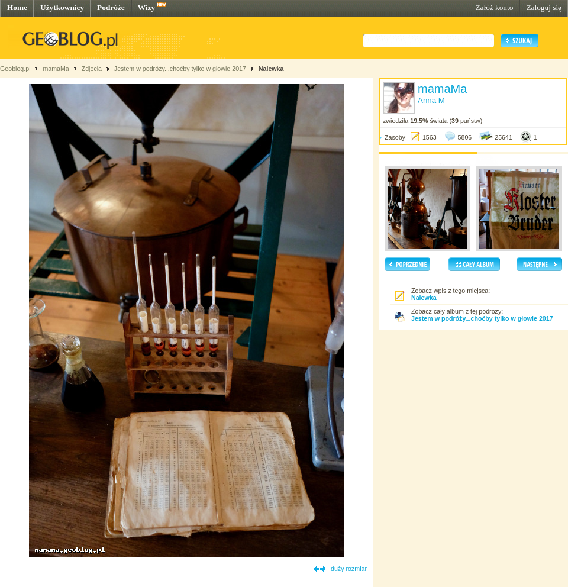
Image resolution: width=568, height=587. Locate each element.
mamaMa (56, 68)
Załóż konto (494, 7)
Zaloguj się (543, 7)
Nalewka (271, 68)
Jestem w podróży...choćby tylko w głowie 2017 (180, 68)
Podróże (111, 7)
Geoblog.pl (15, 68)
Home (17, 7)
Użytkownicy (62, 7)
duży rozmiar (349, 568)
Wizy (146, 7)
